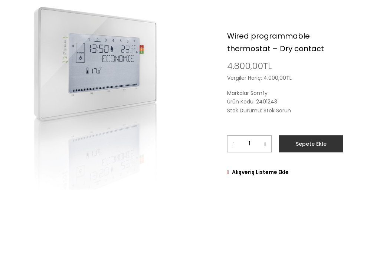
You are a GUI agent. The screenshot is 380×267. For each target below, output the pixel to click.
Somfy (259, 93)
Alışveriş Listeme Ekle (260, 172)
